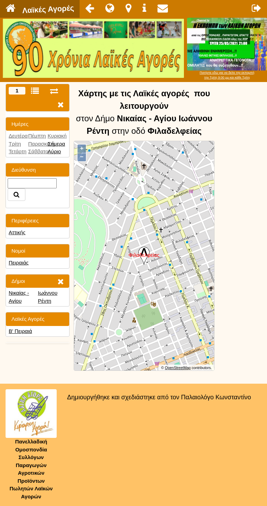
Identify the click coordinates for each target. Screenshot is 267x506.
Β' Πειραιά (20, 331)
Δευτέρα (18, 136)
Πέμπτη (37, 136)
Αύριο (54, 151)
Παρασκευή (41, 144)
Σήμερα (56, 144)
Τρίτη (15, 144)
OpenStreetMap (178, 368)
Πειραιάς (19, 263)
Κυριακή (57, 136)
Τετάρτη (17, 151)
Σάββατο (38, 151)
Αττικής (17, 232)
